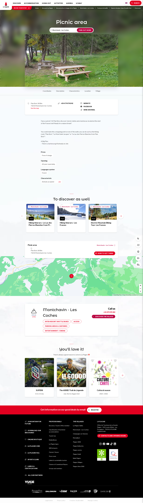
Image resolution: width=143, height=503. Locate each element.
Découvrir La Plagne (48, 8)
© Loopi (140, 295)
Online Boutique (33, 439)
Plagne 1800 (77, 442)
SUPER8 (39, 390)
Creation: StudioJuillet (77, 500)
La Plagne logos (54, 444)
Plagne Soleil (77, 454)
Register (95, 410)
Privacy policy (61, 500)
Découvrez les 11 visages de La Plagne (67, 8)
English (126, 3)
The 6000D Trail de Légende (71, 390)
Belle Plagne (77, 458)
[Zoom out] (140, 288)
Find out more (85, 30)
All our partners (34, 475)
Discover (17, 3)
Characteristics (74, 91)
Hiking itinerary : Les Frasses (68, 224)
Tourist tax (52, 436)
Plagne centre (77, 450)
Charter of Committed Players (58, 464)
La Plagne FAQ (32, 453)
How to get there (105, 253)
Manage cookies (93, 500)
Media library (53, 440)
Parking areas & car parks (56, 326)
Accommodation (31, 3)
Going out (46, 3)
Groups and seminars (55, 468)
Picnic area (138, 8)
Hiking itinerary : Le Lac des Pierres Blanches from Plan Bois (40, 224)
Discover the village (104, 316)
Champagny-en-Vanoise (80, 434)
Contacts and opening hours (113, 436)
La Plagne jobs (32, 446)
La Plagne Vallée (78, 425)
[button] (121, 216)
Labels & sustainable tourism (58, 460)
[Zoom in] (140, 285)
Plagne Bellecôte (78, 446)
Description (60, 91)
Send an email (88, 110)
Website (85, 103)
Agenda (69, 3)
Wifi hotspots (53, 448)
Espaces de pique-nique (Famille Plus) (122, 8)
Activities (58, 3)
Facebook (86, 106)
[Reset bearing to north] (140, 291)
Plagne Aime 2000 (78, 466)
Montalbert (76, 438)
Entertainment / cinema (55, 331)
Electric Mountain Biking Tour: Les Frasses (101, 224)
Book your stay (22, 8)
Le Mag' (79, 3)
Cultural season (103, 390)
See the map (35, 108)
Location (88, 91)
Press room (52, 456)
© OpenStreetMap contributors (130, 295)
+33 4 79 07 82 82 (65, 103)
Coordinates (47, 91)
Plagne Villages (77, 462)
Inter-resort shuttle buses (57, 321)
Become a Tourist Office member (59, 425)
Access (76, 321)
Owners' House (54, 452)
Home (38, 8)
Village (98, 91)
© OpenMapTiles (117, 295)
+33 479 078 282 (109, 312)
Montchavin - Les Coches (88, 8)
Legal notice (49, 500)
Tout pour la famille (103, 8)
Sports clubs (32, 459)
